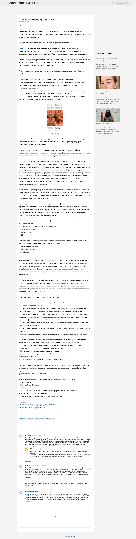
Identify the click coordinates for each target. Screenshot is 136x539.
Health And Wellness (31, 491)
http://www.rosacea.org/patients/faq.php (33, 407)
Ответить (28, 461)
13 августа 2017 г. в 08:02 (39, 465)
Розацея (22, 48)
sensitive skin (39, 418)
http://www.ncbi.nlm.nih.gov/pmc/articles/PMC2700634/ (39, 405)
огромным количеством (46, 170)
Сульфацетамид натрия (29, 229)
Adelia (32, 449)
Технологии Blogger (68, 536)
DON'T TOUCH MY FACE (23, 3)
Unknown (28, 465)
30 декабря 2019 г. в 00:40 (41, 481)
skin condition (50, 418)
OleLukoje (28, 435)
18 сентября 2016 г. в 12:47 (39, 435)
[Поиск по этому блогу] (122, 3)
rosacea (30, 418)
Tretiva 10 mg (29, 494)
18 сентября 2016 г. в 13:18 (42, 449)
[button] (20, 25)
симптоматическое (51, 260)
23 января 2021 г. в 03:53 (45, 491)
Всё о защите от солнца (103, 123)
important (23, 418)
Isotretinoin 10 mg (63, 497)
